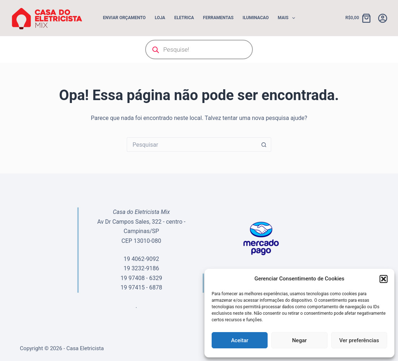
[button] (383, 279)
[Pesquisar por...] (192, 144)
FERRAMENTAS (218, 17)
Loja (160, 17)
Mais (288, 18)
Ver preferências (359, 340)
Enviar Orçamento (124, 17)
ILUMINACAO (256, 17)
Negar (299, 340)
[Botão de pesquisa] (264, 144)
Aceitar (239, 340)
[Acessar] (382, 18)
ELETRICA (184, 17)
